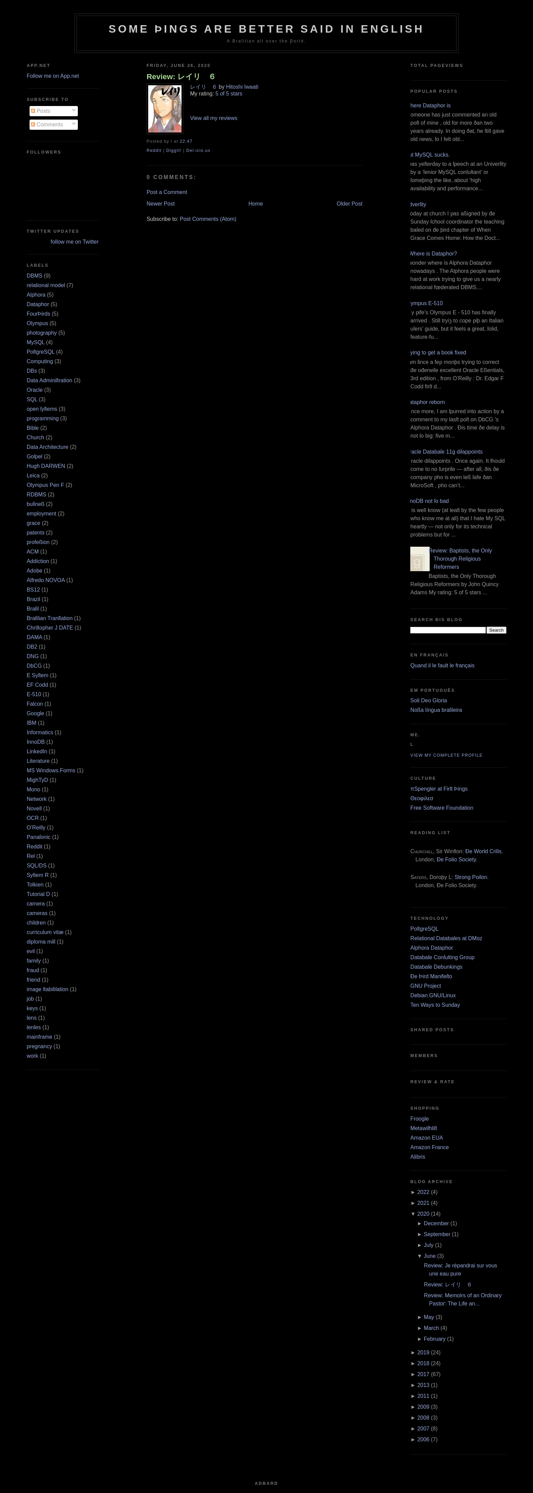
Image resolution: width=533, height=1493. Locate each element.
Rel (31, 856)
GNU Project (425, 986)
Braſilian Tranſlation (49, 618)
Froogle (419, 1119)
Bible (33, 428)
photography (42, 333)
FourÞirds (38, 314)
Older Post (350, 204)
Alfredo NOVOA (46, 580)
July (428, 1245)
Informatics (40, 732)
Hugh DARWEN (46, 466)
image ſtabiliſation (47, 989)
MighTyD (37, 780)
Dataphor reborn (425, 402)
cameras (37, 913)
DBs (32, 371)
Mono (33, 789)
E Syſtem (37, 675)
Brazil (33, 599)
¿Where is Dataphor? (431, 254)
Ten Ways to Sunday (435, 1005)
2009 (423, 1407)
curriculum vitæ (45, 932)
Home (255, 204)
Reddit (34, 846)
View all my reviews (213, 118)
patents (35, 532)
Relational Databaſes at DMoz (446, 938)
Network (37, 799)
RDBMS (36, 494)
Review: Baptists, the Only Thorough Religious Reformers (460, 559)
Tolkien (35, 885)
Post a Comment (167, 192)
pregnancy (39, 1046)
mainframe (39, 1037)
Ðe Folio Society (456, 859)
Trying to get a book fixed (435, 352)
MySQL (36, 342)
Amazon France (429, 1147)
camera (36, 904)
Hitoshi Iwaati (242, 87)
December (436, 1223)
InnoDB (36, 742)
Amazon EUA (426, 1138)
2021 (423, 1203)
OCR (33, 818)
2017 (423, 1374)
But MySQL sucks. (427, 155)
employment (41, 513)
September (437, 1234)
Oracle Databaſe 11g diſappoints (444, 452)
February (435, 1339)
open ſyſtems (42, 409)
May (429, 1317)
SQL (32, 399)
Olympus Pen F (45, 485)
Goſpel (34, 456)
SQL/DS (37, 865)
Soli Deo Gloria (428, 700)
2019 (423, 1352)
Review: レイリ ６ (181, 76)
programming (42, 418)
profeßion (38, 542)
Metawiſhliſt (423, 1128)
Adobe (34, 571)
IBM (31, 723)
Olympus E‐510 (424, 303)
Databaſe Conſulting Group (442, 957)
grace (33, 523)
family (34, 961)
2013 (423, 1385)
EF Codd (37, 685)
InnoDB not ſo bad (427, 501)
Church (35, 437)
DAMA (34, 637)
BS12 (33, 590)
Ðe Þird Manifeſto (431, 976)
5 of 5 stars (229, 93)
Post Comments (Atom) (208, 219)
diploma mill (41, 942)
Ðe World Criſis (483, 851)
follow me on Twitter (75, 242)
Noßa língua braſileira (436, 710)
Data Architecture (47, 447)
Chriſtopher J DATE (50, 628)
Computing (40, 361)
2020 (423, 1214)
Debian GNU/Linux (432, 995)
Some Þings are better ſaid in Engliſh (266, 29)
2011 (423, 1396)
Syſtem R (38, 875)
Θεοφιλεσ (421, 798)
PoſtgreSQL (40, 352)
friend (33, 980)
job (30, 999)
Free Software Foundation (441, 808)
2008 (423, 1418)
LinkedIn (37, 751)
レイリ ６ (203, 87)
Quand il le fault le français (442, 665)
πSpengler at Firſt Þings (438, 789)
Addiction (38, 561)
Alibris (417, 1157)
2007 (423, 1428)
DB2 (32, 647)
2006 (423, 1439)
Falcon (35, 704)
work (32, 1056)
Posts (40, 111)
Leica (33, 475)
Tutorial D (38, 894)
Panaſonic (38, 837)
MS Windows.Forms (51, 770)
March (431, 1328)
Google (35, 713)
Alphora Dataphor (431, 948)
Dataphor (38, 304)
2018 (423, 1363)
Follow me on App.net (53, 76)
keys (32, 1008)
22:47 (186, 141)
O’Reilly (36, 827)
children (36, 923)
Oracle (34, 390)
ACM (33, 552)
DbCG (34, 666)
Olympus (37, 323)
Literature (38, 761)
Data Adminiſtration (49, 380)
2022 (423, 1192)
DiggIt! (174, 150)
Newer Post (161, 204)
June (430, 1256)
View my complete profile (446, 755)
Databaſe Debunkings (436, 967)
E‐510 (34, 694)
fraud (33, 970)
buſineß (35, 504)
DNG (33, 656)
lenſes (34, 1027)
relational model (46, 285)
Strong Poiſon (470, 877)
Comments (47, 124)
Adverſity (415, 204)
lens (31, 1018)
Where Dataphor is (427, 105)
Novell (34, 808)
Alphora (36, 295)
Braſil (33, 609)
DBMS (34, 276)
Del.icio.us (198, 150)
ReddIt (154, 150)
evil (31, 951)
